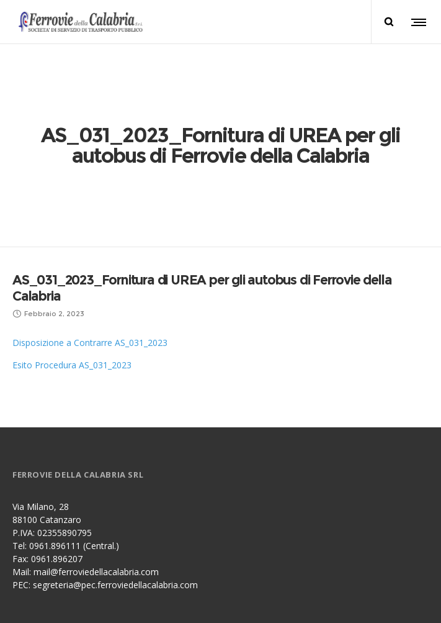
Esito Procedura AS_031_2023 (71, 288)
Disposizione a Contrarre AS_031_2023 (89, 266)
